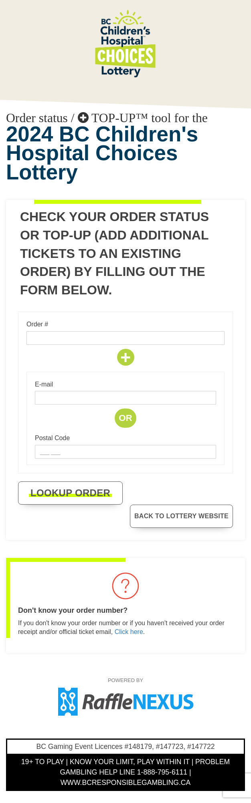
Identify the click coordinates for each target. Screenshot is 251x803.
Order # (37, 324)
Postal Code (52, 438)
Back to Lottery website (181, 516)
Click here (129, 631)
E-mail (44, 384)
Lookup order (70, 492)
